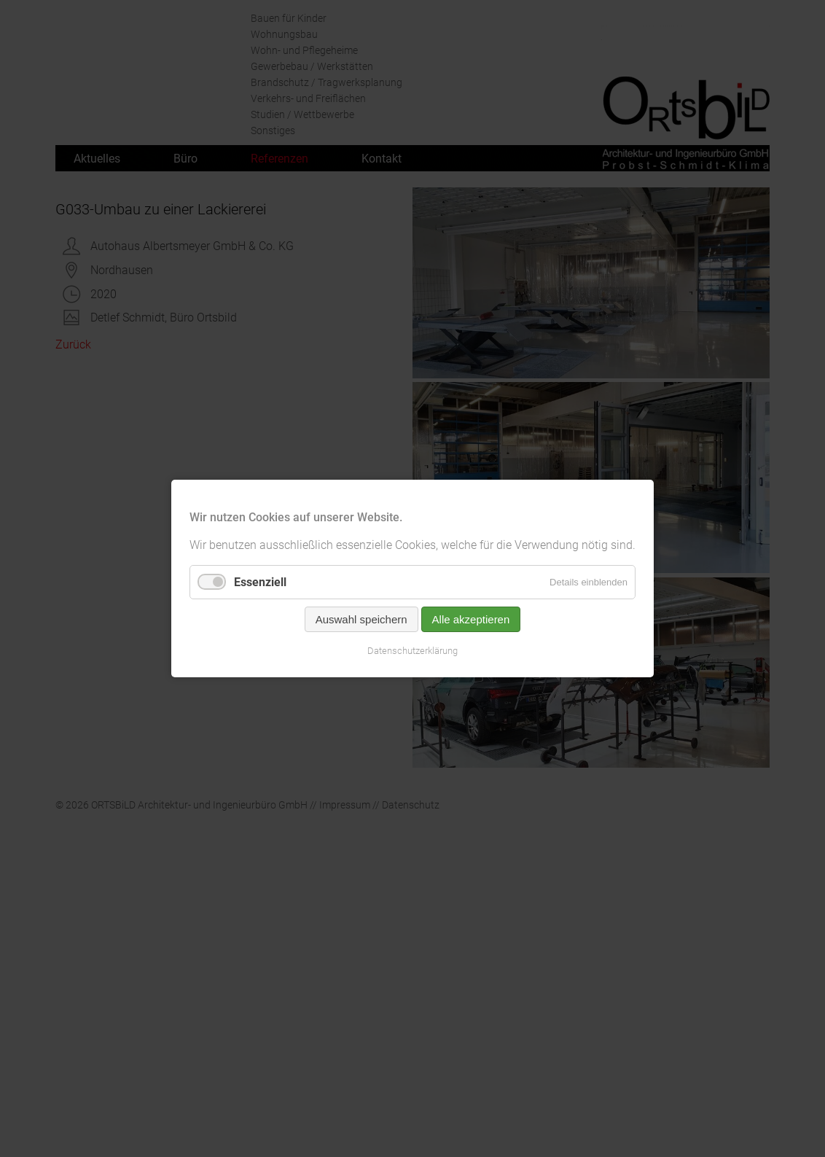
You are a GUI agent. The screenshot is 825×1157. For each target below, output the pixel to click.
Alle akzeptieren (471, 619)
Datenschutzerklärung (412, 650)
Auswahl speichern (361, 619)
